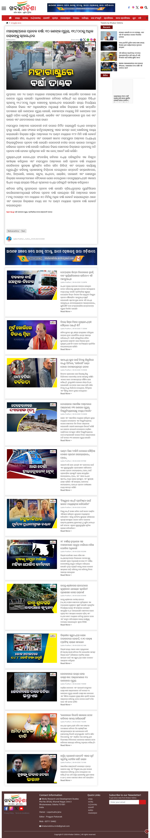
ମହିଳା (140, 18)
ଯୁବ (134, 18)
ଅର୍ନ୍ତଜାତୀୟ (36, 18)
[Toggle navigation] (146, 7)
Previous (142, 18)
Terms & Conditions (22, 813)
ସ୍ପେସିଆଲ (108, 18)
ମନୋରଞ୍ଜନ (65, 18)
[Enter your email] (124, 802)
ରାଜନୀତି (46, 18)
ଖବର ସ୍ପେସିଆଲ (123, 18)
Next (147, 18)
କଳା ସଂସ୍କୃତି (96, 18)
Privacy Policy (9, 813)
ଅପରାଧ (76, 18)
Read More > (66, 311)
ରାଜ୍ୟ (17, 18)
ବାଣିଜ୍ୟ (85, 18)
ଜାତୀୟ (25, 18)
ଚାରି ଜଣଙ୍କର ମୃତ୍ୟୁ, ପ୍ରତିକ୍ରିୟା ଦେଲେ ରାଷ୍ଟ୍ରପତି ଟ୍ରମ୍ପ (33, 212)
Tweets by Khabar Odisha (112, 23)
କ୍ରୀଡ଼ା (55, 18)
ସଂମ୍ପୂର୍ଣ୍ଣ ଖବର (16, 23)
